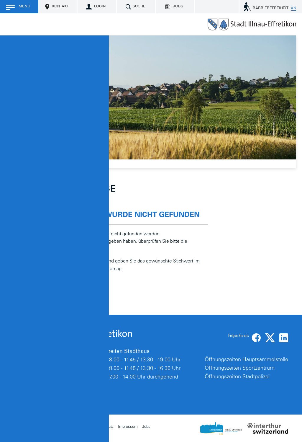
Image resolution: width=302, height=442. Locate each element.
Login (100, 7)
